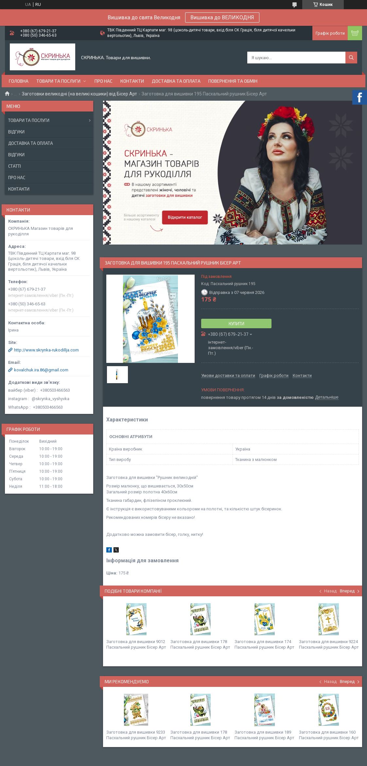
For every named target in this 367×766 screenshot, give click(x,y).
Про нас (104, 81)
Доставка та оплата (176, 81)
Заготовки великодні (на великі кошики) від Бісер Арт (79, 93)
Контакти (132, 81)
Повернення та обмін (232, 81)
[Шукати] (351, 57)
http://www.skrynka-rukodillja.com (46, 350)
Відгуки (16, 131)
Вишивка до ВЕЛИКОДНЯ (222, 17)
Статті (14, 166)
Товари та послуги (58, 81)
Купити (236, 323)
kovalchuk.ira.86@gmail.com (41, 369)
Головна (18, 81)
